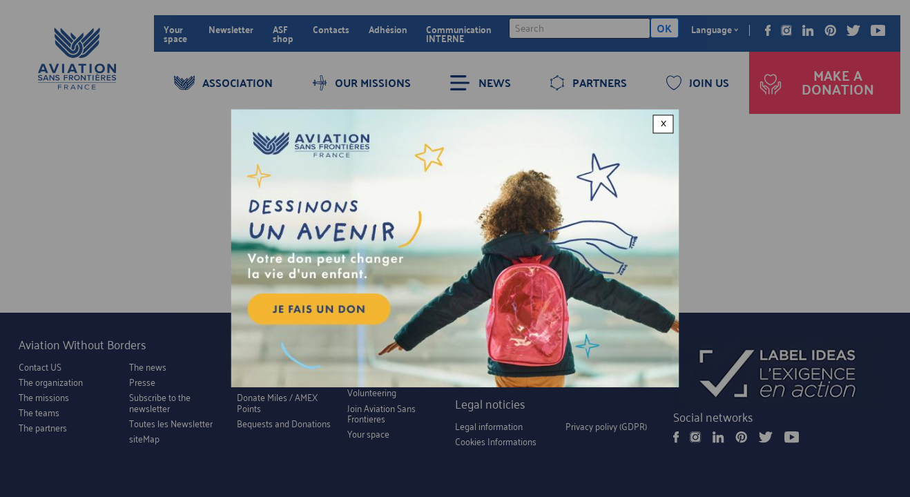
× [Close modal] (663, 124)
